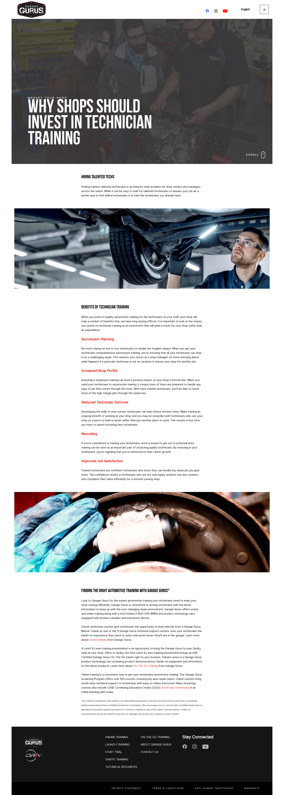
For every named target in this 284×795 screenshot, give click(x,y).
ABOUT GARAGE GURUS (156, 744)
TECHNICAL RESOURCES (121, 766)
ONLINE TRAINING (116, 737)
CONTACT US (149, 752)
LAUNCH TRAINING (117, 744)
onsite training (98, 640)
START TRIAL (113, 752)
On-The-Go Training (145, 666)
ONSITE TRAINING (116, 759)
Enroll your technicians (175, 687)
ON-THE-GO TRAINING (155, 737)
